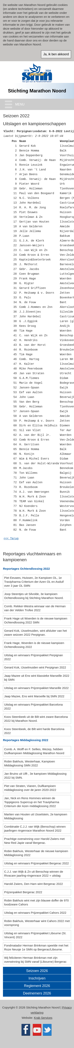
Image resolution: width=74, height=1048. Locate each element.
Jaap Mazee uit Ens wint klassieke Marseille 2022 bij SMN (36, 677)
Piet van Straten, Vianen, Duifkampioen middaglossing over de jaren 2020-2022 (30, 787)
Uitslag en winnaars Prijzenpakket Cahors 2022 (35, 912)
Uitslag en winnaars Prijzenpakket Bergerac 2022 (37, 863)
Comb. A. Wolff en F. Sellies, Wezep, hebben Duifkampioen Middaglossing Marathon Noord (34, 751)
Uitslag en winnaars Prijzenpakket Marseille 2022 (36, 688)
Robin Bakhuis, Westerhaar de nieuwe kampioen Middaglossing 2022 (36, 853)
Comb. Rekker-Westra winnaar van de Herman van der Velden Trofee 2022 (35, 608)
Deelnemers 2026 (37, 993)
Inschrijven (36, 978)
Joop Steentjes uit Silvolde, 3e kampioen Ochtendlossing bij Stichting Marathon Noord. (34, 596)
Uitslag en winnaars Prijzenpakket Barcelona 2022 (33, 706)
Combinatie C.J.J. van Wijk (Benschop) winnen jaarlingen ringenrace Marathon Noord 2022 (35, 828)
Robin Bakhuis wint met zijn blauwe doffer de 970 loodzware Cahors (36, 902)
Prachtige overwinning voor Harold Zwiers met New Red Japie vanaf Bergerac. (34, 840)
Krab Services (43, 1017)
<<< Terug (11, 538)
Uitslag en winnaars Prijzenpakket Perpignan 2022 (33, 657)
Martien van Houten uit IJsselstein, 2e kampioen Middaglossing (35, 816)
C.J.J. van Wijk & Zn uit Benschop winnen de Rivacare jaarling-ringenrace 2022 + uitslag (33, 873)
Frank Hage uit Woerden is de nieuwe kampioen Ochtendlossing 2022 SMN (35, 620)
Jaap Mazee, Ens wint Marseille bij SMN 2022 (34, 696)
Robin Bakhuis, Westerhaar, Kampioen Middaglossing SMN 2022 (29, 763)
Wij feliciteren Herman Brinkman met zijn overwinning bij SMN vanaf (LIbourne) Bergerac (35, 959)
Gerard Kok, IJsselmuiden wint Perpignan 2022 (35, 667)
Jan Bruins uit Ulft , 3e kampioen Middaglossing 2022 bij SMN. (35, 775)
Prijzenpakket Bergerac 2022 (23, 892)
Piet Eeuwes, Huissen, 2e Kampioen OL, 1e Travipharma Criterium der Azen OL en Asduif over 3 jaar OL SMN (34, 581)
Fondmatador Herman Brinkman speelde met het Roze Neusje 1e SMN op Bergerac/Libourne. (36, 947)
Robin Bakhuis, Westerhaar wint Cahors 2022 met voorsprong (37, 923)
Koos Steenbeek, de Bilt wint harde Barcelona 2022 (34, 731)
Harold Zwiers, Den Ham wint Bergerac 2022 (34, 883)
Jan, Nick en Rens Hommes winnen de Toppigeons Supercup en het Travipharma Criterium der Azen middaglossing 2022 (31, 802)
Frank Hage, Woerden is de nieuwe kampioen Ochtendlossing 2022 (34, 645)
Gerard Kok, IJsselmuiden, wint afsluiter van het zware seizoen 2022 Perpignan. (35, 632)
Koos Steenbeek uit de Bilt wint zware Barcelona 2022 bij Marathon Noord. (36, 718)
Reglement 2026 (37, 986)
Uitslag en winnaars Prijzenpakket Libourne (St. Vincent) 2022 (35, 935)
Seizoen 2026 (37, 971)
